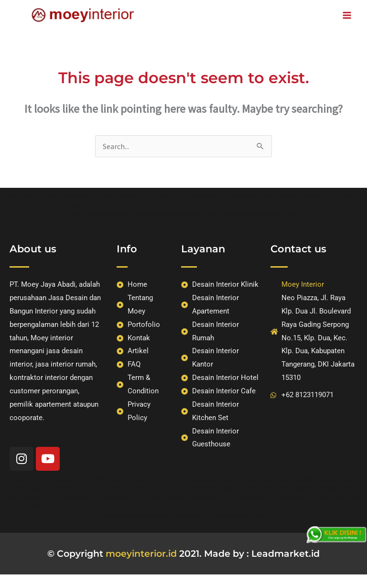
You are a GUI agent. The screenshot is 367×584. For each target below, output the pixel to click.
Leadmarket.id (285, 553)
